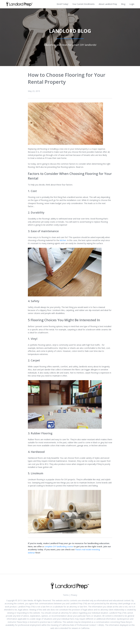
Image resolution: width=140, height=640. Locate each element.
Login (131, 4)
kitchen (63, 240)
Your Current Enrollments (83, 4)
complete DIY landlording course (58, 546)
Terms (66, 595)
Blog (123, 4)
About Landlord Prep (108, 4)
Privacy (74, 595)
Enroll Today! (62, 4)
